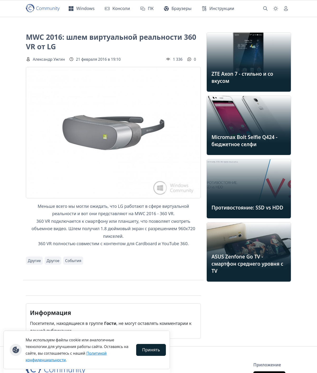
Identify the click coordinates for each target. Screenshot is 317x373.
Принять (151, 350)
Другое (53, 260)
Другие (34, 260)
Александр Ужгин (49, 59)
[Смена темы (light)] (275, 8)
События (73, 260)
